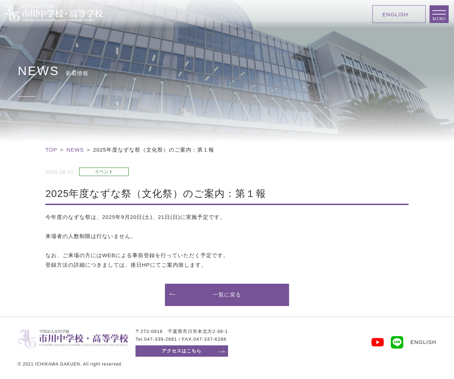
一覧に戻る (227, 295)
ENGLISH (395, 14)
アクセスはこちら (181, 350)
